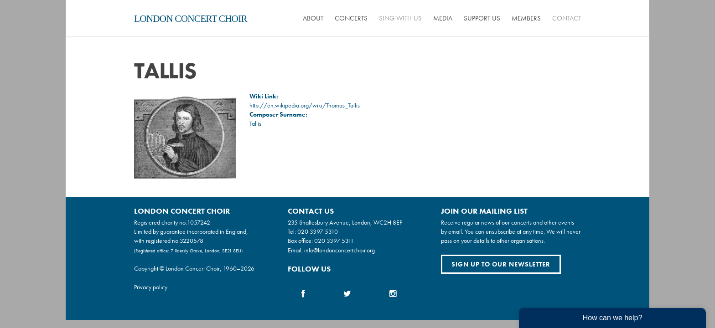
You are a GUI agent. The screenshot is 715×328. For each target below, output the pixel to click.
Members (526, 18)
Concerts (351, 18)
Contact (566, 18)
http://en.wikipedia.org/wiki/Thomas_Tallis (304, 105)
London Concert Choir (190, 18)
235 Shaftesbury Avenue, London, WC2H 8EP (345, 222)
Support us (482, 18)
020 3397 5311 (334, 240)
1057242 (198, 222)
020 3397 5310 (317, 231)
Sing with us (400, 18)
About (313, 18)
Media (442, 18)
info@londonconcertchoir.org (339, 250)
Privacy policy (150, 287)
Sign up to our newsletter (500, 264)
